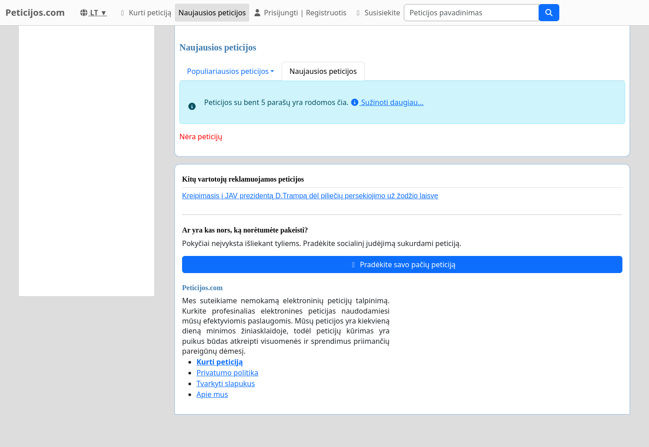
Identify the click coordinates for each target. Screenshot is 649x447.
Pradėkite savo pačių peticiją (402, 264)
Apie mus (212, 394)
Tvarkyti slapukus (226, 383)
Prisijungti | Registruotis (299, 13)
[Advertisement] (86, 161)
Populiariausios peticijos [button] (228, 71)
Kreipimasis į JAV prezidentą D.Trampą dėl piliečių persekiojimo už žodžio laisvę (310, 196)
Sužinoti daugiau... (387, 102)
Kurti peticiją (144, 13)
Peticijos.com (35, 12)
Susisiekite (377, 13)
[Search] (471, 12)
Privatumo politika (227, 373)
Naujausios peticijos (212, 13)
